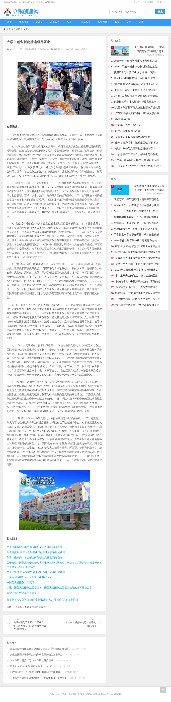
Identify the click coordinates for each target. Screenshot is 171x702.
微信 (59, 599)
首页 (9, 22)
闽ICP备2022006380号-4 (88, 694)
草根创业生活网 (69, 694)
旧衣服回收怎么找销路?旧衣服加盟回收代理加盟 (35, 672)
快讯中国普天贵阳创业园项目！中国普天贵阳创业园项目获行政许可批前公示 (49, 587)
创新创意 (102, 22)
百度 (64, 599)
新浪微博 (32, 599)
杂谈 (117, 22)
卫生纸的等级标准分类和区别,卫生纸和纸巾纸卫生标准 (38, 677)
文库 (129, 22)
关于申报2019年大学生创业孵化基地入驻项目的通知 (36, 572)
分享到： (12, 599)
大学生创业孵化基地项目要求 (23, 592)
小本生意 (54, 22)
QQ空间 (21, 599)
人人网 (52, 599)
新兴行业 (23, 22)
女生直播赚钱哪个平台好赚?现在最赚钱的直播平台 (36, 654)
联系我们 (161, 2)
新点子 (39, 22)
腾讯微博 (43, 599)
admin (13, 49)
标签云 (136, 2)
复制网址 (73, 599)
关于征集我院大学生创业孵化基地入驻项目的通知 (34, 547)
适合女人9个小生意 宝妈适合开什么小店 (31, 666)
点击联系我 (116, 694)
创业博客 (149, 2)
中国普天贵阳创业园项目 (20, 582)
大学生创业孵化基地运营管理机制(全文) (29, 577)
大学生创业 (85, 22)
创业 (69, 22)
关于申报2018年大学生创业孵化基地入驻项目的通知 (36, 552)
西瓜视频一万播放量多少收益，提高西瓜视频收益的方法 (39, 648)
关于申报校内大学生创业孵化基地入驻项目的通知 (34, 557)
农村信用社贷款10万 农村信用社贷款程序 (31, 660)
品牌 (141, 22)
